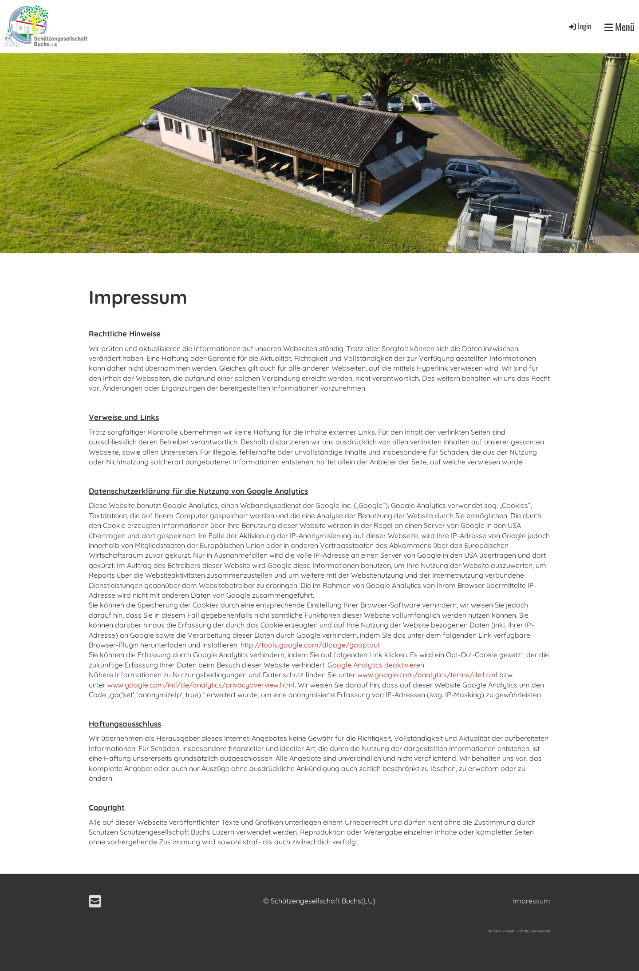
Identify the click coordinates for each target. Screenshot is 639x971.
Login (579, 26)
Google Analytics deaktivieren (375, 664)
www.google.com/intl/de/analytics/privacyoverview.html (201, 684)
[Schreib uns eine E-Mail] (95, 901)
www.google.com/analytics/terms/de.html (427, 674)
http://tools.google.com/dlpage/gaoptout (310, 644)
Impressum (531, 900)
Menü (619, 27)
